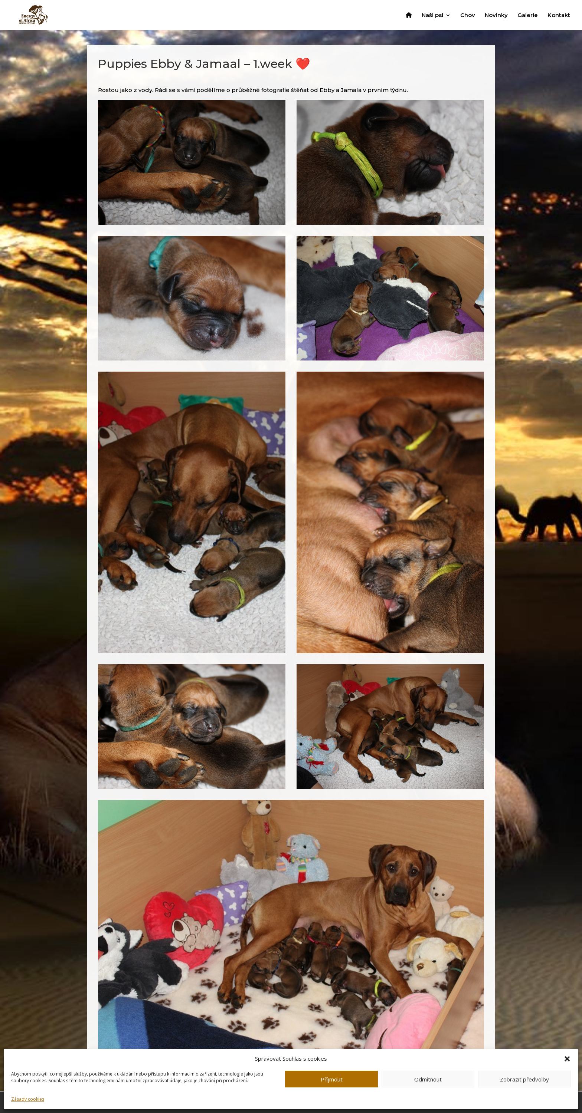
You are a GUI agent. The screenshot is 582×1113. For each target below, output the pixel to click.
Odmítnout (428, 1079)
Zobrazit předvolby (524, 1079)
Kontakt (558, 16)
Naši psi (432, 16)
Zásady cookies (27, 1099)
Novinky (496, 16)
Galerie (527, 16)
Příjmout (332, 1079)
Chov (467, 16)
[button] (567, 1059)
